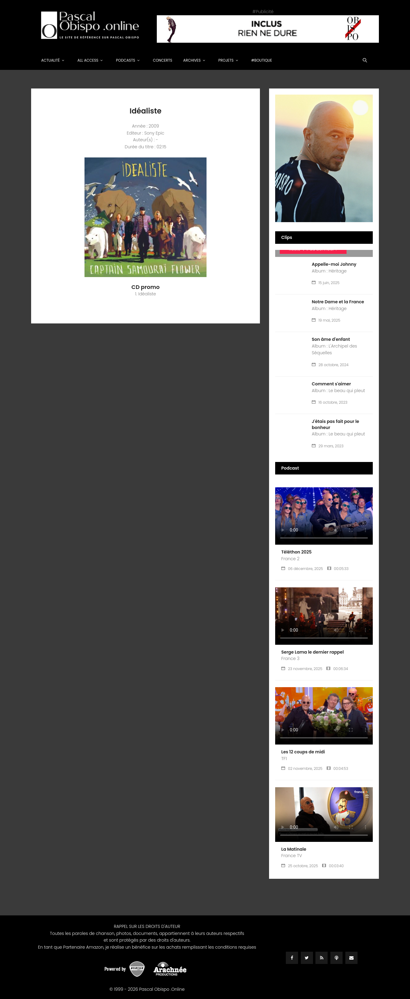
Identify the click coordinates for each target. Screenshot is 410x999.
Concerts (162, 60)
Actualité (50, 60)
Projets (226, 60)
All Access (88, 60)
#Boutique (261, 60)
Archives (192, 60)
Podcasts (125, 60)
